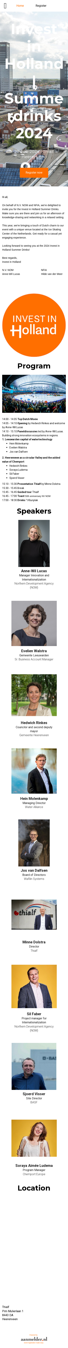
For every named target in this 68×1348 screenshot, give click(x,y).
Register (41, 5)
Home (20, 5)
